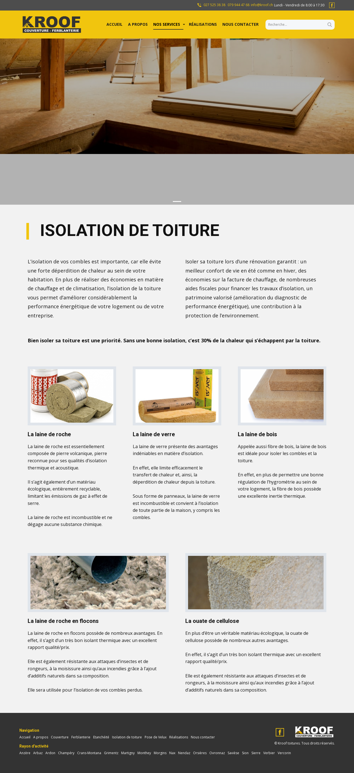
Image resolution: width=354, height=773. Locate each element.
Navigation (29, 730)
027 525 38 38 (214, 5)
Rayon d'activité (33, 746)
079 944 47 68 (238, 5)
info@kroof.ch (262, 5)
